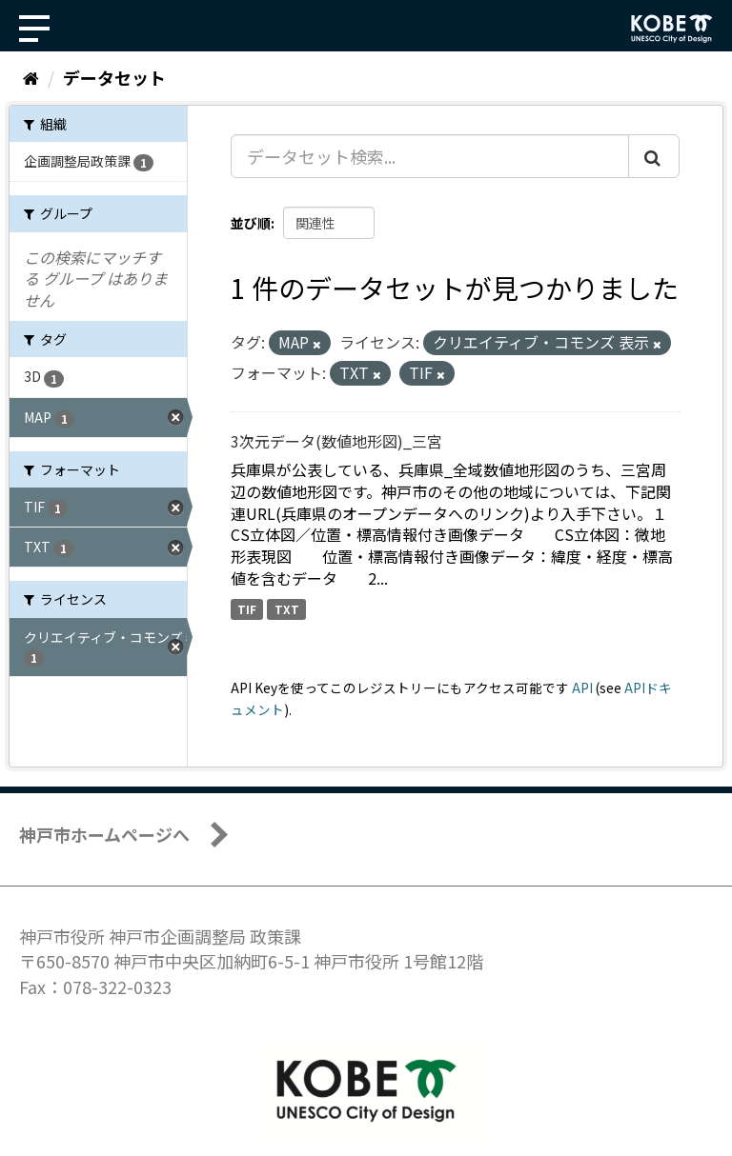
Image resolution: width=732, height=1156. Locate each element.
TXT (286, 609)
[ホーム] (31, 77)
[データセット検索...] (430, 156)
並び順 (251, 222)
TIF (246, 609)
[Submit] (654, 156)
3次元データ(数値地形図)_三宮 (336, 440)
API (582, 687)
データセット (114, 77)
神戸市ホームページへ (104, 834)
